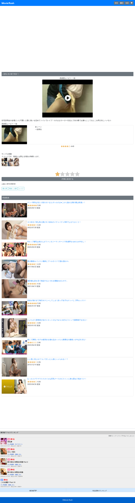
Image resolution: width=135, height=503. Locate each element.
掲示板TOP (33, 490)
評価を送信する (67, 179)
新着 (116, 3)
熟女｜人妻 (13, 188)
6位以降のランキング (100, 490)
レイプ (21, 188)
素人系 (5, 188)
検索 (127, 3)
